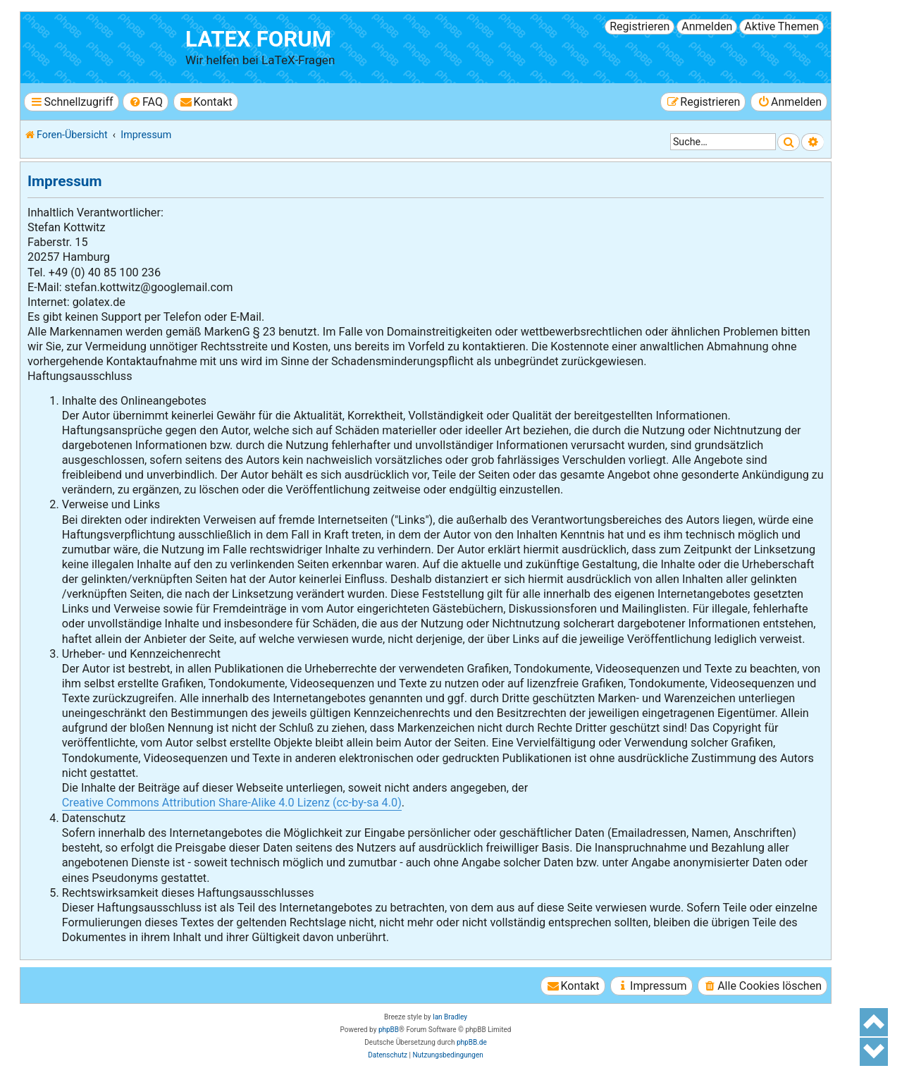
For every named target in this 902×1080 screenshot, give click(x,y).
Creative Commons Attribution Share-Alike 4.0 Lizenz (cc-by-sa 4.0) (232, 802)
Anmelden (706, 26)
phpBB (388, 1029)
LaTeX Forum (258, 39)
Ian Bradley (450, 1017)
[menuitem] (145, 101)
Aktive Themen (781, 26)
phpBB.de (472, 1042)
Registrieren (639, 26)
